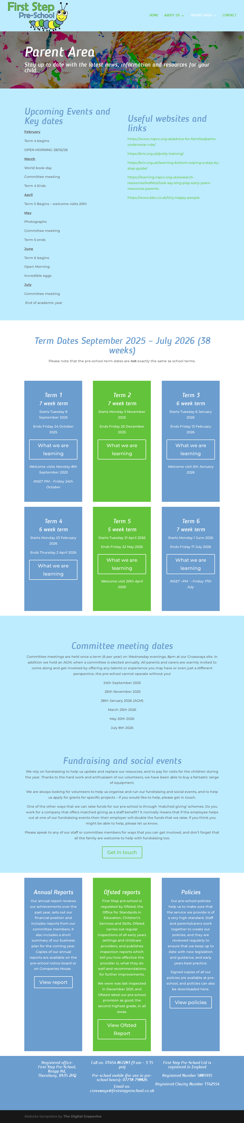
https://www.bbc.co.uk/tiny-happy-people (163, 197)
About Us (172, 15)
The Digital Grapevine (82, 1116)
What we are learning (53, 449)
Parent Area (201, 15)
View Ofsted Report (122, 1029)
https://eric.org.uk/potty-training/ (155, 153)
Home (153, 15)
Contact (229, 15)
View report (53, 982)
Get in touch (122, 852)
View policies (191, 1002)
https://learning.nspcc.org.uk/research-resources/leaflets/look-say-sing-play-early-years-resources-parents (169, 183)
